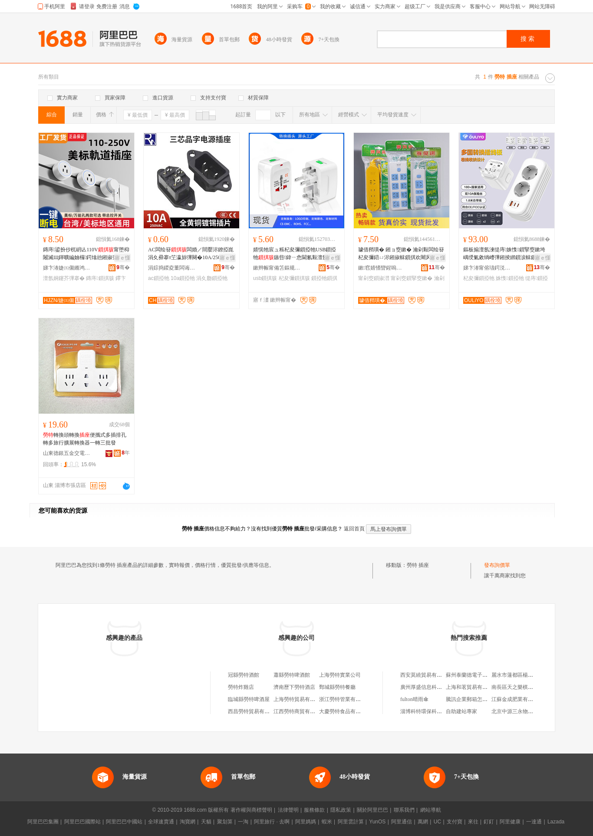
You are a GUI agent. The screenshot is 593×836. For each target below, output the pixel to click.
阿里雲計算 (351, 822)
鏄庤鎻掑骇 (100, 278)
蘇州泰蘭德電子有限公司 (474, 675)
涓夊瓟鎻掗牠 (211, 278)
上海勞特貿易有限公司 (299, 699)
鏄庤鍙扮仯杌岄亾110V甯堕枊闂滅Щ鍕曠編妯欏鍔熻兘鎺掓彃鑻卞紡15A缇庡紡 (86, 254)
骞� (123, 267)
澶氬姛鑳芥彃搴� (64, 278)
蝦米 (327, 822)
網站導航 (430, 810)
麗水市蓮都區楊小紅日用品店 (525, 675)
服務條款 (314, 810)
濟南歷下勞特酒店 (294, 687)
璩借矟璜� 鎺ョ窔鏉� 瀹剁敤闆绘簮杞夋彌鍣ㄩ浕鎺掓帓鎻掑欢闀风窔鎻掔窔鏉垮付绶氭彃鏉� (401, 254)
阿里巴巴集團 (43, 822)
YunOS (377, 822)
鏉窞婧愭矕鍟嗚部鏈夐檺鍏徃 (382, 268)
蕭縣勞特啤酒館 (291, 675)
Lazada (555, 822)
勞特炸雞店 (241, 687)
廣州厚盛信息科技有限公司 (431, 687)
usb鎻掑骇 (265, 278)
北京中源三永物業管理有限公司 (527, 711)
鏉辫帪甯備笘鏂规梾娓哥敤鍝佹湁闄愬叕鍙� (277, 268)
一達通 (534, 822)
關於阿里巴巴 (372, 810)
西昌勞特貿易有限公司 (254, 711)
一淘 (243, 822)
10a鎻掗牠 (183, 278)
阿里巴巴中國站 (124, 822)
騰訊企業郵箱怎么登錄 (472, 699)
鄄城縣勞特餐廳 (337, 687)
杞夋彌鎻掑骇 (294, 278)
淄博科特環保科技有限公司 (431, 711)
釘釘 (489, 822)
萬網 (423, 822)
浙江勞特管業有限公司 (345, 699)
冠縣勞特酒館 (243, 675)
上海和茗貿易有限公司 (472, 687)
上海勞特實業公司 (340, 675)
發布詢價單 (497, 565)
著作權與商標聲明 (251, 810)
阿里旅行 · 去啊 (272, 822)
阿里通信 (401, 822)
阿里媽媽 (305, 822)
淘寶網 (187, 822)
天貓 (206, 822)
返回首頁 (354, 529)
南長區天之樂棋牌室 (514, 687)
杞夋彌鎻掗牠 (478, 278)
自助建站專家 (461, 711)
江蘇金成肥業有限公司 (517, 699)
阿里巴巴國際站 (82, 822)
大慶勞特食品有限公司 (345, 711)
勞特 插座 (418, 565)
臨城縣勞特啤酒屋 (249, 699)
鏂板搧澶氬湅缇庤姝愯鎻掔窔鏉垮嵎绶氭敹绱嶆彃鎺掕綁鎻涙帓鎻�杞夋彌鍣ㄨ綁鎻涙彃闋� (505, 254)
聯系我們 (404, 810)
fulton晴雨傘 (414, 699)
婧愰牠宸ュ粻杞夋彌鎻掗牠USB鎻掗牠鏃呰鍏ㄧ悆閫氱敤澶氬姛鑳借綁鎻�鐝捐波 (295, 254)
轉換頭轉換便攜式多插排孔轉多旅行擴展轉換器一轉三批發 (84, 439)
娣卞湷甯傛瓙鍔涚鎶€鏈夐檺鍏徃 (487, 268)
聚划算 (225, 822)
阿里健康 (510, 822)
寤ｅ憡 (122, 258)
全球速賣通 (161, 822)
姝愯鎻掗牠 (510, 278)
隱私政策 (340, 810)
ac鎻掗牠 (158, 278)
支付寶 (454, 822)
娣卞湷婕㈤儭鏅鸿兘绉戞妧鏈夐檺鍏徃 (67, 268)
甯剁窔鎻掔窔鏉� (411, 278)
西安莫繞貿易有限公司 (426, 675)
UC (437, 822)
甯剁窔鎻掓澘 (373, 278)
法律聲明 (288, 810)
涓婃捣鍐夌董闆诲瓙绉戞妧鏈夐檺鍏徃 (172, 268)
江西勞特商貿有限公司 (299, 711)
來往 (473, 822)
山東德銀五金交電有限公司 (67, 453)
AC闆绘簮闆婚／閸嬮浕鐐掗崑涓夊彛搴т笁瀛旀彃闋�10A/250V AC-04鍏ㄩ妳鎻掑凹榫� (191, 254)
